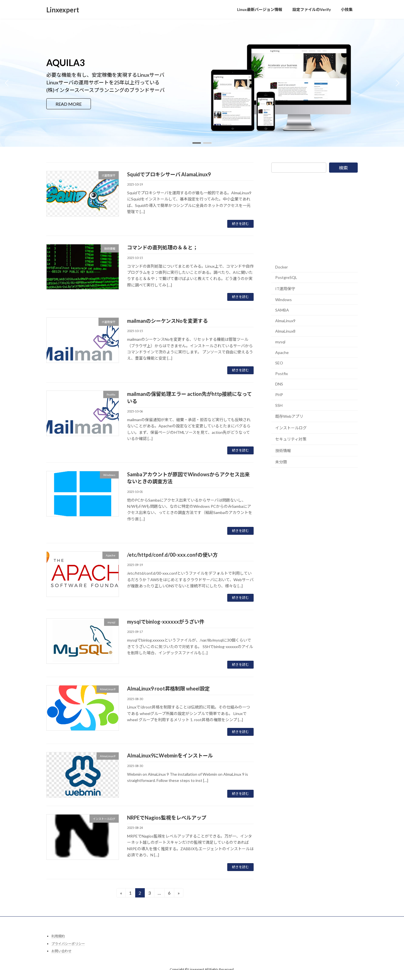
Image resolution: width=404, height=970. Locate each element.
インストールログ (291, 427)
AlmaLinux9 (285, 320)
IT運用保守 (285, 288)
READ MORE (69, 103)
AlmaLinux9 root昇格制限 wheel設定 (168, 688)
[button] (196, 143)
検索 (343, 167)
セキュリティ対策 (290, 439)
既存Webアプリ (289, 416)
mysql (280, 341)
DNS (279, 384)
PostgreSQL (286, 277)
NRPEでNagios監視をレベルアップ (166, 818)
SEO (279, 362)
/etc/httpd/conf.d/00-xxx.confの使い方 (172, 555)
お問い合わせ (61, 951)
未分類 (281, 461)
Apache (282, 352)
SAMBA (282, 310)
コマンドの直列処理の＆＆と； (162, 247)
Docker (281, 267)
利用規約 (58, 936)
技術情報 (283, 450)
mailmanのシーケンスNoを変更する (167, 321)
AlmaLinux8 (285, 331)
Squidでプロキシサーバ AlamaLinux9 (169, 174)
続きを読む (240, 224)
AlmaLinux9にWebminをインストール (170, 755)
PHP (279, 394)
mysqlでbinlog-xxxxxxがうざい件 (165, 622)
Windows (283, 299)
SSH (279, 405)
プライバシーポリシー (68, 944)
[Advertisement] (313, 217)
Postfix (281, 373)
